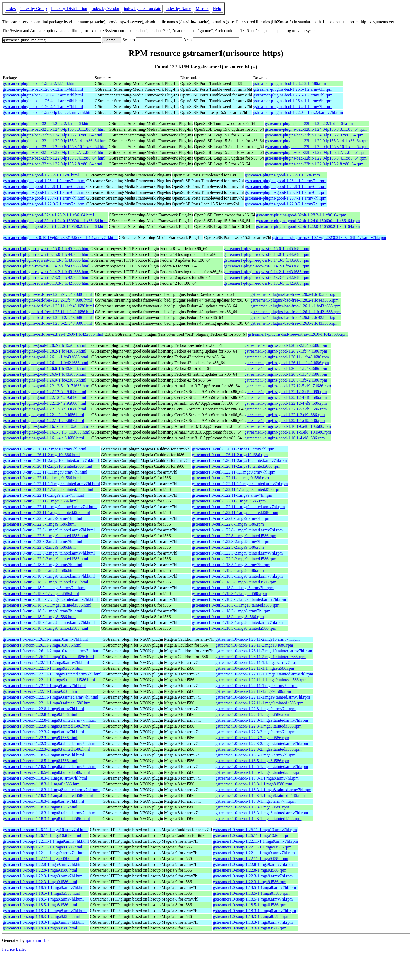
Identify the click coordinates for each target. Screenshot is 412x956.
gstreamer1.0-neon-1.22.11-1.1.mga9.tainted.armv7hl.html (52, 674)
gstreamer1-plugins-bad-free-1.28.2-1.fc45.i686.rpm (294, 294)
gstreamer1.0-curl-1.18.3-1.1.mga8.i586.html (41, 593)
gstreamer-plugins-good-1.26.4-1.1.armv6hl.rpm (285, 192)
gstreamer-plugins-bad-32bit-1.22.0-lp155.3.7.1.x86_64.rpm (316, 152)
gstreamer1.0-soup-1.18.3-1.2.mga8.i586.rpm (251, 916)
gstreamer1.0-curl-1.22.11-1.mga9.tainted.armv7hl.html (50, 507)
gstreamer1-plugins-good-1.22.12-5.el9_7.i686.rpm (287, 386)
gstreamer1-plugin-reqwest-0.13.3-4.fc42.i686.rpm (267, 277)
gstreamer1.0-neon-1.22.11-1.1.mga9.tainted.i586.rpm (261, 680)
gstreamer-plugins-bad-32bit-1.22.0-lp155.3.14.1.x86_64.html (55, 141)
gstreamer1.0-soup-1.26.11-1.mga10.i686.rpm (251, 835)
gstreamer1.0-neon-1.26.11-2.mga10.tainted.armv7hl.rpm (263, 651)
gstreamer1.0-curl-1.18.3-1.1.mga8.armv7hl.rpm (233, 588)
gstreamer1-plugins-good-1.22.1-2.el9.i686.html (43, 415)
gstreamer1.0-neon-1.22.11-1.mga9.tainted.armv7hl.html (50, 697)
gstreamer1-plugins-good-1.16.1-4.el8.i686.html (43, 438)
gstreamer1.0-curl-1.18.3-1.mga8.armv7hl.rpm (231, 611)
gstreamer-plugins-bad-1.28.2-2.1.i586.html (39, 83)
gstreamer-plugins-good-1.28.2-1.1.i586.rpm (282, 175)
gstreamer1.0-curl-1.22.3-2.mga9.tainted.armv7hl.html (49, 553)
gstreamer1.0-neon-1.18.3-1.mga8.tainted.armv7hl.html (49, 813)
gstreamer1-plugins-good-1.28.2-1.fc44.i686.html (44, 351)
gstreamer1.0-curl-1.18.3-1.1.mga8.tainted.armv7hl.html (50, 599)
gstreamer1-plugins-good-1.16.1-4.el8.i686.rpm (284, 438)
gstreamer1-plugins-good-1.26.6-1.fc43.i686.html (44, 368)
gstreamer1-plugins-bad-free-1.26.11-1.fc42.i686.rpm (295, 311)
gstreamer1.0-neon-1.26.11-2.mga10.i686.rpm (254, 645)
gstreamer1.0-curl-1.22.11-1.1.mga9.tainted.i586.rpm (236, 489)
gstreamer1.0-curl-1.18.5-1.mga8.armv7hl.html (42, 564)
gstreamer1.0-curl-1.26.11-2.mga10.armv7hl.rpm (233, 449)
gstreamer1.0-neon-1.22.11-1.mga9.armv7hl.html (44, 685)
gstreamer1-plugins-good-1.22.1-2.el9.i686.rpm (284, 415)
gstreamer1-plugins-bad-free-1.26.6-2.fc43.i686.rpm (294, 317)
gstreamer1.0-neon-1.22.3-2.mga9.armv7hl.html (43, 732)
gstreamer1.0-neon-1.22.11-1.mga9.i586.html (41, 691)
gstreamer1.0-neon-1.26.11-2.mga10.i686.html (42, 645)
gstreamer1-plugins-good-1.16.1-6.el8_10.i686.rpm (287, 426)
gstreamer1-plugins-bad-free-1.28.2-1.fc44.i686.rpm (294, 300)
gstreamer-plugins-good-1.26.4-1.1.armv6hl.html (44, 192)
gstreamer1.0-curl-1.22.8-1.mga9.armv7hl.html (42, 518)
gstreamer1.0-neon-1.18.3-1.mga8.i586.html (40, 807)
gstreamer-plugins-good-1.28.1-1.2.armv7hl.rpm (285, 181)
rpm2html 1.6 (37, 940)
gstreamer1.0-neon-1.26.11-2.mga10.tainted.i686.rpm (260, 656)
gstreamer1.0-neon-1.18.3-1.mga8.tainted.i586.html (46, 818)
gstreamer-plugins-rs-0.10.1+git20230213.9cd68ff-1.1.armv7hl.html (60, 237)
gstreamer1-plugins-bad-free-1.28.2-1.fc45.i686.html (47, 294)
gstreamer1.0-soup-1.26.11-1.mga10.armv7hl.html (45, 829)
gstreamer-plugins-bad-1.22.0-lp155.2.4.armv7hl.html (48, 112)
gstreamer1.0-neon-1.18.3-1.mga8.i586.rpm (252, 807)
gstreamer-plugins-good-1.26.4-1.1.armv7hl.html (44, 198)
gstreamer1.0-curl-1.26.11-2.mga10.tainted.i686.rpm (236, 466)
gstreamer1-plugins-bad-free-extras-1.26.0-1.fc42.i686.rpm (298, 334)
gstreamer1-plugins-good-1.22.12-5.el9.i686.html (44, 391)
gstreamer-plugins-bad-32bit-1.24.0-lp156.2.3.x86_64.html (52, 135)
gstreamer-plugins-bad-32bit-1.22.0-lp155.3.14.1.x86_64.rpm (317, 141)
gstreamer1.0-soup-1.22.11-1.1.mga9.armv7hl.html (46, 841)
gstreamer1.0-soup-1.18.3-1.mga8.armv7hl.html (43, 922)
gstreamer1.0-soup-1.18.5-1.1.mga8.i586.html (41, 893)
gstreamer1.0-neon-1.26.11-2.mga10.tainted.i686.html (48, 656)
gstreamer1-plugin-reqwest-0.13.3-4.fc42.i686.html (46, 277)
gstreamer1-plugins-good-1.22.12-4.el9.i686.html (44, 397)
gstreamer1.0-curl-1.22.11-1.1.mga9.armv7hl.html (45, 472)
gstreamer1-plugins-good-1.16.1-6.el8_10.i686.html (46, 426)
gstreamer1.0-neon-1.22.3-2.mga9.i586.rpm (252, 737)
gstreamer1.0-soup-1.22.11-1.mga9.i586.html (41, 858)
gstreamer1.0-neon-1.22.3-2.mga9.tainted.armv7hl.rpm (261, 743)
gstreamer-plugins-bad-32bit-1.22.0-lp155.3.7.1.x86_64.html (54, 152)
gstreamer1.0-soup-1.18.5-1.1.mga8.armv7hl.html (45, 887)
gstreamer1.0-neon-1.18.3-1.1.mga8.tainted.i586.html (48, 795)
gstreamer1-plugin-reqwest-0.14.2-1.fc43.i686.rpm (267, 266)
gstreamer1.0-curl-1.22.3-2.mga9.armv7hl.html (42, 541)
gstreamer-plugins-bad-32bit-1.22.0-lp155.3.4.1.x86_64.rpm (316, 158)
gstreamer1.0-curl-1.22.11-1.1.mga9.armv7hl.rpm (233, 472)
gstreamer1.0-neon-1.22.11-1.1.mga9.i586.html (43, 668)
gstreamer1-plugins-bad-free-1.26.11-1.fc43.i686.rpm (295, 306)
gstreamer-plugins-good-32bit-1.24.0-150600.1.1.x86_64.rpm (308, 220)
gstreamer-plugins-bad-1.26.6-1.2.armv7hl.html (43, 95)
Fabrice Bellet (14, 949)
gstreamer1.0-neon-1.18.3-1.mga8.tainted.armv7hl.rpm (261, 813)
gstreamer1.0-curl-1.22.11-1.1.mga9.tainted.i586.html (48, 489)
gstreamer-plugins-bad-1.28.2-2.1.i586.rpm (289, 83)
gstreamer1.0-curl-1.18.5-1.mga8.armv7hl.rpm (231, 564)
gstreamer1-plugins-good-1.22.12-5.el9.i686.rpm (285, 391)
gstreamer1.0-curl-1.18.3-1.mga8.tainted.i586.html (45, 628)
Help (217, 8)
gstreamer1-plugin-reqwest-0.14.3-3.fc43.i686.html (46, 260)
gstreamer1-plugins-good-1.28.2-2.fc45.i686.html (44, 345)
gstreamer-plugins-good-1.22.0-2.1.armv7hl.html (44, 204)
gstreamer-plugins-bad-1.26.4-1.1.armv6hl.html (43, 101)
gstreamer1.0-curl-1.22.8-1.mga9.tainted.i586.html (45, 535)
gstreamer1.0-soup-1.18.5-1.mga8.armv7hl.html (43, 899)
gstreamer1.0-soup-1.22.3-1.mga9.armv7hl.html (43, 876)
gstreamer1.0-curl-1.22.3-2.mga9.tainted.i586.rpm (234, 559)
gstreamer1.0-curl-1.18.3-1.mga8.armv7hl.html (42, 611)
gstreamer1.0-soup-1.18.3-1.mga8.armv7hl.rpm (253, 922)
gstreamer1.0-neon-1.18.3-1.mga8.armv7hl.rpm (255, 801)
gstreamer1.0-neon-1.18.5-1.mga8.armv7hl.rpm (255, 755)
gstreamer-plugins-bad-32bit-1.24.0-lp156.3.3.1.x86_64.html (54, 129)
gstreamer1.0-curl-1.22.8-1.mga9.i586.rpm (228, 524)
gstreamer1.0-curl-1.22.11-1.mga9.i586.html (40, 501)
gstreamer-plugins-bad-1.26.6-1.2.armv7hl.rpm (292, 95)
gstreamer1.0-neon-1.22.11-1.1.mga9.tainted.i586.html (49, 680)
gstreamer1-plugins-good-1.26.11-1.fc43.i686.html (45, 357)
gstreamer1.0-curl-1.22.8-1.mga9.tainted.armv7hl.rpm (237, 530)
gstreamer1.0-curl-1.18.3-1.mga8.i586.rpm (228, 616)
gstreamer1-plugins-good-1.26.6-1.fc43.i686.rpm (285, 368)
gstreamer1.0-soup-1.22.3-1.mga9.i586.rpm (249, 881)
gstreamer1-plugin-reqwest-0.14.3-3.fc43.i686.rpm (267, 260)
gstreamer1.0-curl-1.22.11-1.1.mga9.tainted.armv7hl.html (51, 483)
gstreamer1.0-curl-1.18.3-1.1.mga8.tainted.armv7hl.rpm (239, 599)
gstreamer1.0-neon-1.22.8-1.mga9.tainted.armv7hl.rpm (261, 720)
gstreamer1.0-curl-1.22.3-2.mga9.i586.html (39, 547)
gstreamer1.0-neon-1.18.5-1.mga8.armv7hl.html (43, 755)
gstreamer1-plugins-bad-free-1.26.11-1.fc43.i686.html (48, 306)
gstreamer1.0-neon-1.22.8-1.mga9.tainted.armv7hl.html (49, 720)
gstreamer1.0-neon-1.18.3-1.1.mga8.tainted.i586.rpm (260, 795)
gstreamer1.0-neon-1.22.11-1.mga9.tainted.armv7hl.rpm (262, 697)
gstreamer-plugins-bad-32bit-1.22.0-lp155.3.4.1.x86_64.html (54, 158)
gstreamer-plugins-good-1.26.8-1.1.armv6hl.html (44, 186)
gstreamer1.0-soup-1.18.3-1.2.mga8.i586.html (41, 916)
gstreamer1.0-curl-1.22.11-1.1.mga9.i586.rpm (230, 478)
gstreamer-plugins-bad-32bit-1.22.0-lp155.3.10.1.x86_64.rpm (317, 146)
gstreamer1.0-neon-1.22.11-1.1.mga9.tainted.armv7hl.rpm (264, 674)
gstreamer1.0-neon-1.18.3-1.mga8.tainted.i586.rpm (258, 818)
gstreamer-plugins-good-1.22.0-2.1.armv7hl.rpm (285, 204)
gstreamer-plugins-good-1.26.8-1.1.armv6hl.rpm (285, 186)
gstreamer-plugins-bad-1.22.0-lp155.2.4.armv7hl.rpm (298, 112)
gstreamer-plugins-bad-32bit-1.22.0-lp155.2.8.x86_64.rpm (314, 164)
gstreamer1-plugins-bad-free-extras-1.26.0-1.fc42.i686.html (53, 334)
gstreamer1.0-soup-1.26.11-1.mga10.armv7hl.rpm (255, 829)
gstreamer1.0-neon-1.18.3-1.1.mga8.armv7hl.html (45, 778)
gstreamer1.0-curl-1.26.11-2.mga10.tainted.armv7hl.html (51, 460)
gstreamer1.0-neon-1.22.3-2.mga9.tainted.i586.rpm (258, 749)
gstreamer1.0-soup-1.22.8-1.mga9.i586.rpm (249, 870)
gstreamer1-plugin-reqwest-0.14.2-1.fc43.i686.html (46, 266)
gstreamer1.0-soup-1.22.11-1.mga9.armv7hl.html (44, 853)
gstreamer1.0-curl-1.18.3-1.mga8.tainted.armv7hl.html (49, 622)
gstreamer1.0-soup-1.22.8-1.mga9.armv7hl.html (43, 864)
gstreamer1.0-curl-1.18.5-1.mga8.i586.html (39, 570)
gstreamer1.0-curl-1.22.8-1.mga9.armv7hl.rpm (231, 518)
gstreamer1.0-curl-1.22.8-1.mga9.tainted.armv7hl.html (49, 530)
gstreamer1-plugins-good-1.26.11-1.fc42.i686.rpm (286, 362)
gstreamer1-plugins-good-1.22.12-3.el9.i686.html (44, 409)
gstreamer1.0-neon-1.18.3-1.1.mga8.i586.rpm (253, 784)
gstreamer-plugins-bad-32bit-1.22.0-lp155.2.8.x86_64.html (52, 164)
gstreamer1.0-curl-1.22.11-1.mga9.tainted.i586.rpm (235, 512)
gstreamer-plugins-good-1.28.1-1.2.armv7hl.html (44, 181)
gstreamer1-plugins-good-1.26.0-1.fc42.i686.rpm (285, 380)
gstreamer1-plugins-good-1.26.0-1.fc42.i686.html (44, 380)
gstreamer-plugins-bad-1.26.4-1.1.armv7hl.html (43, 106)
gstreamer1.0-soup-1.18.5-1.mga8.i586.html (40, 905)
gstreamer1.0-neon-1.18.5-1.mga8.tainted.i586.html (46, 772)
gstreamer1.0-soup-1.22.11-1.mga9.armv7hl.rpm (254, 853)
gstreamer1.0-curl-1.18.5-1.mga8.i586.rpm (228, 570)
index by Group (33, 8)
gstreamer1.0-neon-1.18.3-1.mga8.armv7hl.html (43, 801)
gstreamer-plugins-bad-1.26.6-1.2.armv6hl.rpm (292, 89)
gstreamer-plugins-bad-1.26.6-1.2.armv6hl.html (43, 89)
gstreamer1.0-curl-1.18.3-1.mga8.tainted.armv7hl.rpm (237, 622)
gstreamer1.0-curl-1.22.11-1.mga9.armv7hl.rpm (232, 495)
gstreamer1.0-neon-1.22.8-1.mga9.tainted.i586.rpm (258, 726)
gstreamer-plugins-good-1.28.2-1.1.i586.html (41, 175)
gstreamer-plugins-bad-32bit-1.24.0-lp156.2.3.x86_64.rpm (314, 135)
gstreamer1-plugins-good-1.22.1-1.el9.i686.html (43, 420)
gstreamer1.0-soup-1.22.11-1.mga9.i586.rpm (250, 858)
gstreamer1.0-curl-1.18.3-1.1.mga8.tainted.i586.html (47, 605)
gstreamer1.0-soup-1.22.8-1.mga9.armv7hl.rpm (253, 864)
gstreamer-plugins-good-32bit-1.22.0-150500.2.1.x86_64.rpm (308, 226)
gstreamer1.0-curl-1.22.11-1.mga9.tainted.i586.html (46, 512)
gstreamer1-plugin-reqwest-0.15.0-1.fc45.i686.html (46, 248)
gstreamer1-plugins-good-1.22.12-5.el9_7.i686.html (46, 386)
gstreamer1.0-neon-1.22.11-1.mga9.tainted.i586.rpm (259, 703)
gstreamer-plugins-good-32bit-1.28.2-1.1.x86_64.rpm (301, 215)
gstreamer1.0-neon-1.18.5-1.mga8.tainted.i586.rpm (258, 772)
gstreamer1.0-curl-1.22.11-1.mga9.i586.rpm (229, 501)
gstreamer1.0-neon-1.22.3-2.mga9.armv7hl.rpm (255, 732)
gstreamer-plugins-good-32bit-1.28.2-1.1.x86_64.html (48, 215)
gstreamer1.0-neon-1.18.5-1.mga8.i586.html (40, 761)
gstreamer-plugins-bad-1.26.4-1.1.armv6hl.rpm (292, 101)
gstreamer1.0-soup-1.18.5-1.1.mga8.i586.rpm (251, 893)
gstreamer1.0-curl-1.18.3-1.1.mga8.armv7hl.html (44, 588)
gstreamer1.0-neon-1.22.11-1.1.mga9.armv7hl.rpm (258, 662)
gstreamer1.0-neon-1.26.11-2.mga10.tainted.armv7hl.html (51, 651)
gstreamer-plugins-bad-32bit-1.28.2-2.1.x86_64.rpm (309, 123)
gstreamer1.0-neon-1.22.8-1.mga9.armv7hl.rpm (255, 708)
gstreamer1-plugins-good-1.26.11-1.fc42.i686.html (45, 362)
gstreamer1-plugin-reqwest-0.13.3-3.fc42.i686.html (46, 283)
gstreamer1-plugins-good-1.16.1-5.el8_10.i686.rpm (287, 432)
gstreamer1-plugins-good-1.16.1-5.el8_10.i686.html (46, 432)
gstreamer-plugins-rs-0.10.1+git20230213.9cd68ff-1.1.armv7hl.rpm (329, 237)
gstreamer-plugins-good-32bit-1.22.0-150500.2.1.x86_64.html (55, 226)
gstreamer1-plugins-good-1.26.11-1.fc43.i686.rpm (286, 357)
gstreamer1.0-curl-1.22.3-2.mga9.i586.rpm (228, 547)
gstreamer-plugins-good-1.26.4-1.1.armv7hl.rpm (285, 198)
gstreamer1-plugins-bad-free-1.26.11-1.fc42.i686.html (48, 311)
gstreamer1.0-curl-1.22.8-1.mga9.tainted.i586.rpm (234, 535)
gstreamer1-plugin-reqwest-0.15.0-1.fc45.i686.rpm (267, 248)
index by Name (178, 8)
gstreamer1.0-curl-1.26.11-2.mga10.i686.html (41, 454)
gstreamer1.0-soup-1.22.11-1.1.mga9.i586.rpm (252, 847)
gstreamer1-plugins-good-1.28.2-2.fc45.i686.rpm (285, 345)
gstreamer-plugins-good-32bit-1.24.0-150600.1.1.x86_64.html (55, 220)
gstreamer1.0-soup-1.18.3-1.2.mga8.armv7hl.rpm (254, 910)
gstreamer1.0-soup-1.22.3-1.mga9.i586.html (40, 881)
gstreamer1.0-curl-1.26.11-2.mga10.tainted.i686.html (47, 466)
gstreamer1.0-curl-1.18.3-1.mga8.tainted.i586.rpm (234, 628)
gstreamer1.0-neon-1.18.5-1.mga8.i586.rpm (252, 761)
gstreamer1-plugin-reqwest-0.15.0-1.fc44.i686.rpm (267, 254)
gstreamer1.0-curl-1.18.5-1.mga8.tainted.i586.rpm (234, 582)
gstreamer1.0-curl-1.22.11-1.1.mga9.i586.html (42, 478)
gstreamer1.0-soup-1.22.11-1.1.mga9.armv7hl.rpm (255, 841)
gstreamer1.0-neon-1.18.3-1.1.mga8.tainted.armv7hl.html (51, 789)
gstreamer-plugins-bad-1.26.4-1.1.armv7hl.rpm (292, 106)
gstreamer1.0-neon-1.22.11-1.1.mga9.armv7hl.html (46, 662)
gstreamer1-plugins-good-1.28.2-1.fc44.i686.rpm (285, 351)
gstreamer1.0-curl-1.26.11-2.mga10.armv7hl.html (44, 449)
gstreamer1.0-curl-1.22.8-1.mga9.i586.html (39, 524)
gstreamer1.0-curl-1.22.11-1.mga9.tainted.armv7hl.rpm (238, 507)
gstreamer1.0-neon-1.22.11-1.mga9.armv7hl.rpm (256, 685)
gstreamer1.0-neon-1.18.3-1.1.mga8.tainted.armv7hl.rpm (263, 789)
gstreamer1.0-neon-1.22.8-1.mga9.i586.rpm (252, 714)
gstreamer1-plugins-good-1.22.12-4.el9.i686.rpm (285, 397)
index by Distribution (69, 8)
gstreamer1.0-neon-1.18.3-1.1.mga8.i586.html (42, 784)
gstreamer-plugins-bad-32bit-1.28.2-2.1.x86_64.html (47, 123)
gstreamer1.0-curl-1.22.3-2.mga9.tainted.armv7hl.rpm (237, 553)
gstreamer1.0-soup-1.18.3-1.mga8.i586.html (40, 928)
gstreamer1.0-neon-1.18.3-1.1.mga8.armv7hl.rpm (257, 778)
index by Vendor (105, 8)
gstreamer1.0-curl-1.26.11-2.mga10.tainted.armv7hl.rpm (239, 460)
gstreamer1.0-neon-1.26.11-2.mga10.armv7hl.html (45, 639)
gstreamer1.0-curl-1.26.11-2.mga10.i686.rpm (230, 454)
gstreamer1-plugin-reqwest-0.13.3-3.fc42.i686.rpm (267, 283)
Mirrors (202, 8)
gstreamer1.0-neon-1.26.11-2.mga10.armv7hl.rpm (257, 639)
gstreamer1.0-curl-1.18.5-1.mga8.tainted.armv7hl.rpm (237, 576)
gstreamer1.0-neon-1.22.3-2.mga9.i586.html (40, 737)
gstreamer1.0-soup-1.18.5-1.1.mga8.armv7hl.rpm (254, 887)
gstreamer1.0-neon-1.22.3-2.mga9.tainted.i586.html (46, 749)
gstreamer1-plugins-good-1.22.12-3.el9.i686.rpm (285, 409)
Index (11, 8)
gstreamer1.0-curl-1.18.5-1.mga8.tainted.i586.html (45, 582)
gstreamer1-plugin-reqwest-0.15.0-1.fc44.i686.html (46, 254)
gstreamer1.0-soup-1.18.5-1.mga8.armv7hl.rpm (253, 899)
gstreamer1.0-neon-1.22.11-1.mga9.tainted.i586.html (47, 703)
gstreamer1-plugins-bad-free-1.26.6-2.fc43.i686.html (47, 317)
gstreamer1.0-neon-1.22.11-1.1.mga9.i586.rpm (254, 668)
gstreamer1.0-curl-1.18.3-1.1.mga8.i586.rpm (229, 593)
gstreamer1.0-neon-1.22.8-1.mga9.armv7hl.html (43, 708)
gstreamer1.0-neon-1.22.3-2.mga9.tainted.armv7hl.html (49, 743)
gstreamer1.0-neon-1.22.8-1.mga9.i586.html (40, 714)
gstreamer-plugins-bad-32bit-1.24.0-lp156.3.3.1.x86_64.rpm (316, 129)
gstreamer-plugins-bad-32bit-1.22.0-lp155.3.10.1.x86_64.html (55, 146)
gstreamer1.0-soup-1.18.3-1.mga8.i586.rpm (249, 928)
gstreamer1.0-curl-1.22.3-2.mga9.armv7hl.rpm (231, 541)
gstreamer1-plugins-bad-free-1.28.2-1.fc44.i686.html (47, 300)
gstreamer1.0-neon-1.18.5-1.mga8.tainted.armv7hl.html (49, 766)
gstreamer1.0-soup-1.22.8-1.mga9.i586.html (40, 870)
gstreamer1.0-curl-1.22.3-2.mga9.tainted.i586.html (45, 559)
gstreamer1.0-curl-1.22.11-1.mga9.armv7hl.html (43, 495)
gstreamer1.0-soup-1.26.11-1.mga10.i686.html (42, 835)
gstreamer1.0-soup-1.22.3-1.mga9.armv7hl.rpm (253, 876)
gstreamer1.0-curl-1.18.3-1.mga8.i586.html (39, 616)
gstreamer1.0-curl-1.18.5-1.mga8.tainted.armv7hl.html (49, 576)
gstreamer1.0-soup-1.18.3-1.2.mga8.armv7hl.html (45, 910)
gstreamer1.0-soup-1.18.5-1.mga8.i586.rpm (249, 905)
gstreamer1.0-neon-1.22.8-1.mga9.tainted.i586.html (46, 726)
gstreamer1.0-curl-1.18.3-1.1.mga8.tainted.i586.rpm (235, 605)
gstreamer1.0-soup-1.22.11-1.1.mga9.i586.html (42, 847)
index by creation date (142, 8)
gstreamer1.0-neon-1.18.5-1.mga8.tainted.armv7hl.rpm (261, 766)
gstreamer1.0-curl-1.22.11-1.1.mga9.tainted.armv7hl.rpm (240, 483)
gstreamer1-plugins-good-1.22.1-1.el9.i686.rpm (284, 420)
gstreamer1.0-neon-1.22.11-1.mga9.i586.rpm (253, 691)
